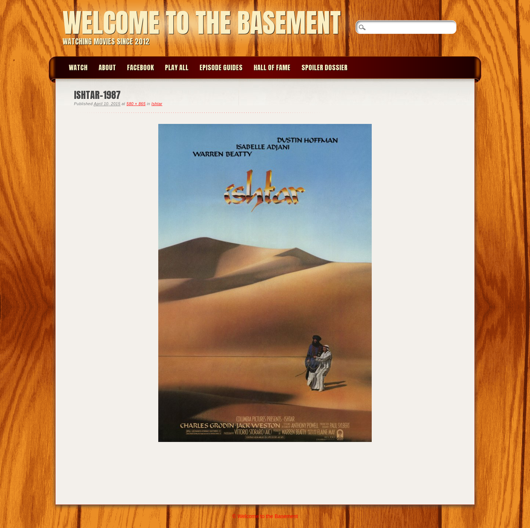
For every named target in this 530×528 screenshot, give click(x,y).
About (107, 67)
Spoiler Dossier (324, 67)
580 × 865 (136, 103)
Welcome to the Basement (202, 23)
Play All (176, 67)
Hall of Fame (272, 67)
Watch (78, 67)
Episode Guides (221, 67)
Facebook (140, 67)
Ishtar (157, 103)
